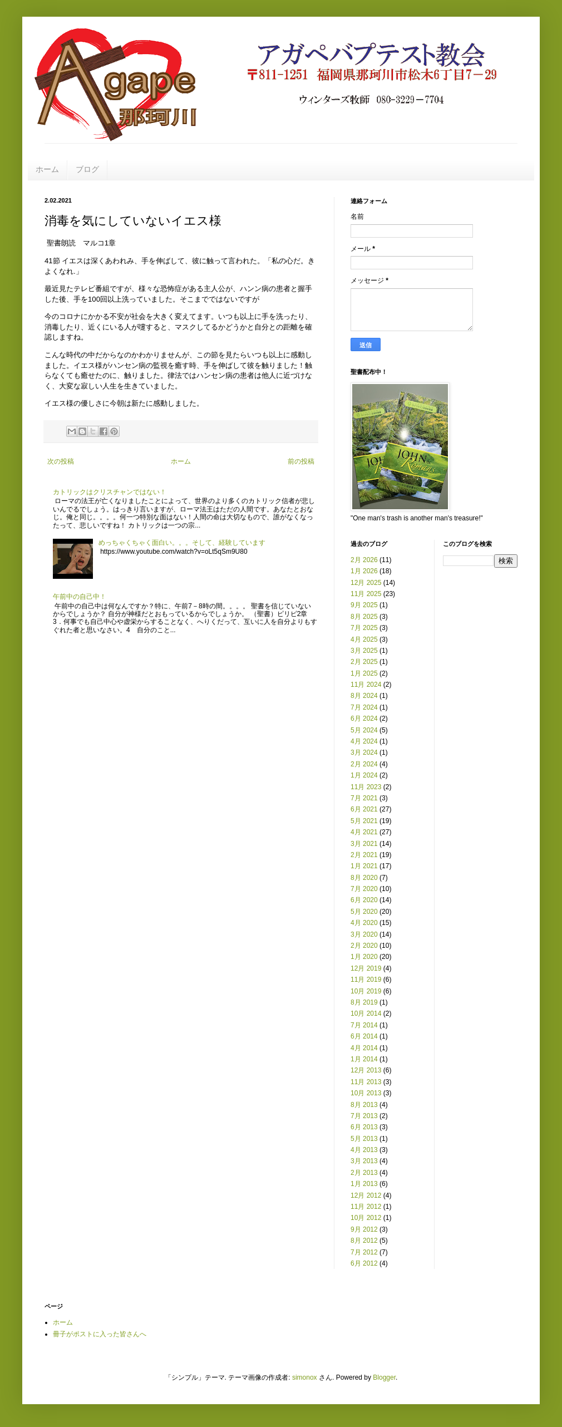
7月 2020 (364, 889)
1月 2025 (364, 673)
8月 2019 (364, 1002)
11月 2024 (366, 684)
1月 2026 (364, 571)
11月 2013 (366, 1082)
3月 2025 (364, 651)
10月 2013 (366, 1093)
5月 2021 (364, 821)
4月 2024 (364, 741)
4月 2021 (364, 832)
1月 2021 (364, 866)
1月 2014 (364, 1059)
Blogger (384, 1377)
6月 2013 (364, 1127)
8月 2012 (364, 1240)
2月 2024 (364, 764)
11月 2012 (366, 1207)
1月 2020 (364, 957)
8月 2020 (364, 878)
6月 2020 (364, 900)
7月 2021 (364, 798)
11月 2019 (366, 979)
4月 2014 (364, 1048)
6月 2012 (364, 1263)
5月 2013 (364, 1139)
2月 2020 (364, 945)
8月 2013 (364, 1105)
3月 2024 (364, 752)
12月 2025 (366, 583)
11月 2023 (366, 787)
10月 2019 (366, 991)
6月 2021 (364, 809)
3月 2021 (364, 844)
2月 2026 (364, 560)
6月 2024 (364, 718)
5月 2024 (364, 730)
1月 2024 (364, 775)
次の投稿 (60, 461)
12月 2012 (366, 1195)
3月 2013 (364, 1161)
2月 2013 (364, 1173)
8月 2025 (364, 617)
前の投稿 (301, 461)
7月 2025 (364, 628)
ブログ (87, 169)
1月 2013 (364, 1184)
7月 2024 (364, 707)
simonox (304, 1377)
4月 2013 (364, 1150)
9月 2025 (364, 605)
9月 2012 (364, 1229)
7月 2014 (364, 1025)
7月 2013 (364, 1116)
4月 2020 (364, 923)
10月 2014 (366, 1013)
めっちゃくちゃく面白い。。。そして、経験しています (181, 543)
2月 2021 (364, 855)
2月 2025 (364, 662)
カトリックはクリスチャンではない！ (109, 492)
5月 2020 (364, 912)
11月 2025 (366, 594)
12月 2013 (366, 1070)
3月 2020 (364, 934)
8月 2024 (364, 696)
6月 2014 (364, 1036)
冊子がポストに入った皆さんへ (99, 1334)
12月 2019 (366, 968)
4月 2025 (364, 639)
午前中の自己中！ (79, 597)
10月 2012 (366, 1218)
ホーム (47, 169)
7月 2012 (364, 1252)
